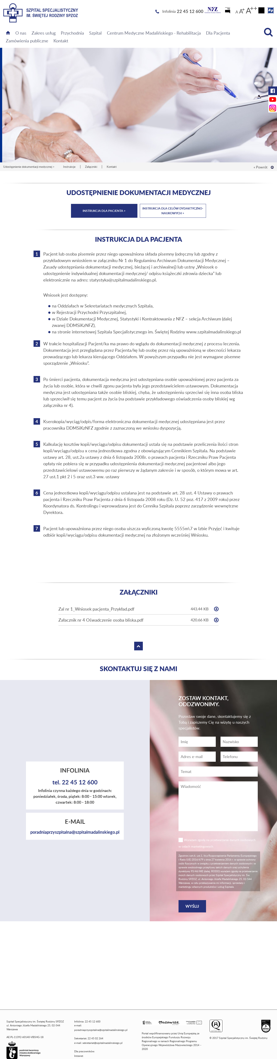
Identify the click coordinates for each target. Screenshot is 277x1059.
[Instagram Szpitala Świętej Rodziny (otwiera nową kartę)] (272, 108)
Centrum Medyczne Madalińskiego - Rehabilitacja (154, 33)
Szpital (95, 33)
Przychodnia (72, 33)
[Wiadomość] (239, 757)
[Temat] (218, 771)
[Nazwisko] (239, 742)
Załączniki (91, 167)
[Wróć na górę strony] (272, 167)
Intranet (78, 1056)
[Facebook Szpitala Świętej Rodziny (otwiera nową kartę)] (272, 90)
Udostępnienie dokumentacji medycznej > (29, 167)
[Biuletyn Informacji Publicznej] (228, 12)
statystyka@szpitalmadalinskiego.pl (122, 280)
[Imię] (197, 742)
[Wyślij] (192, 906)
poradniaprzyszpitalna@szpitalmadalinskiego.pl (74, 832)
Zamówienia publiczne (27, 41)
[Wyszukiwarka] (268, 32)
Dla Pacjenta (218, 33)
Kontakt (60, 41)
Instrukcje (69, 167)
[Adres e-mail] (197, 757)
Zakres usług (44, 33)
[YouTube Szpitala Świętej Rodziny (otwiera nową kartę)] (272, 99)
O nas (20, 33)
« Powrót (260, 167)
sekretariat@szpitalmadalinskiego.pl (102, 1043)
